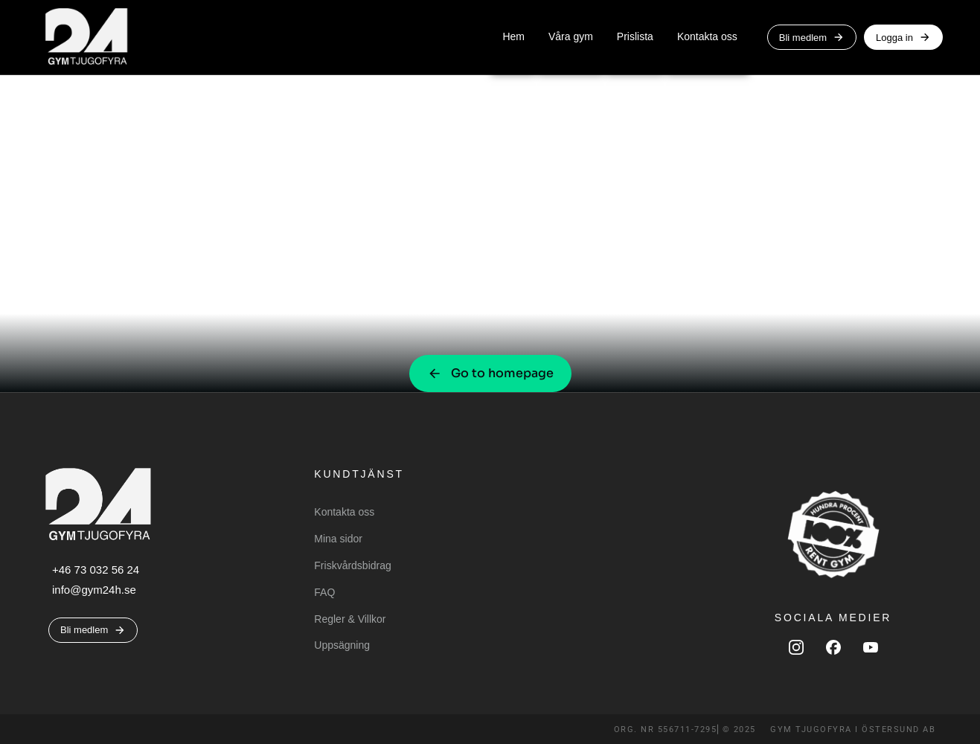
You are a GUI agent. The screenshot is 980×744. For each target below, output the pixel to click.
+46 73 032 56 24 (95, 569)
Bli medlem (812, 37)
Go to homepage (490, 373)
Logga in (903, 37)
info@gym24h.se (94, 589)
